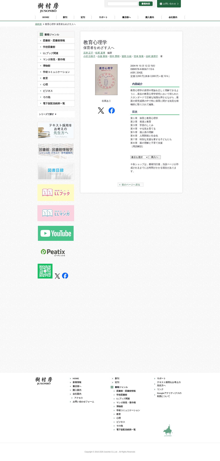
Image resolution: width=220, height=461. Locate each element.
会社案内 (77, 394)
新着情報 (77, 382)
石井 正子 (88, 52)
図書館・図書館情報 (54, 40)
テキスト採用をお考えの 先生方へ (170, 384)
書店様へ (77, 386)
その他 (46, 97)
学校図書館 (49, 46)
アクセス (78, 398)
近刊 (117, 382)
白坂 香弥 (102, 56)
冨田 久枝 (127, 56)
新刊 (117, 378)
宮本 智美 (139, 56)
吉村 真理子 (152, 56)
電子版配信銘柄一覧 (54, 103)
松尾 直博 (100, 52)
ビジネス (48, 90)
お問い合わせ (169, 3)
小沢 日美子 (89, 56)
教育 (45, 78)
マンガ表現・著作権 (54, 59)
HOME (76, 378)
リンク (160, 389)
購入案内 (77, 390)
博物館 (46, 65)
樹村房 (38, 24)
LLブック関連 (50, 53)
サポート (161, 378)
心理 (45, 84)
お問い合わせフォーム (83, 402)
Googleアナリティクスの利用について (169, 394)
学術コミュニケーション (56, 72)
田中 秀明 (114, 56)
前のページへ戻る (131, 184)
